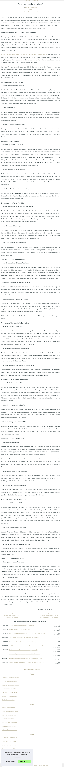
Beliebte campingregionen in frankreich (19, 629)
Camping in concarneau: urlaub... (11, 677)
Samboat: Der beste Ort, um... (10, 748)
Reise (30, 9)
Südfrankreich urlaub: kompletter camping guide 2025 (23, 650)
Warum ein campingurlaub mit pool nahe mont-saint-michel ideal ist (27, 633)
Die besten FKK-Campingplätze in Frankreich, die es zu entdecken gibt (48, 616)
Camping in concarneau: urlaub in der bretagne (21, 625)
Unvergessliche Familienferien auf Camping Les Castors (12, 616)
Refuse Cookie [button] (10, 761)
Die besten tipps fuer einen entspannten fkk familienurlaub (24, 654)
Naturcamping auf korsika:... (9, 688)
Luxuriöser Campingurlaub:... (10, 726)
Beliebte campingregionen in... (10, 681)
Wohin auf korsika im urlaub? (30, 11)
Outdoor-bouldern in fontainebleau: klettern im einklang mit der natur (27, 662)
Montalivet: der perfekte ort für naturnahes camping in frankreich (26, 645)
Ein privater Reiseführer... (9, 745)
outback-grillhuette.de (31, 7)
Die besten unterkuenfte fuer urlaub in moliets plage (22, 641)
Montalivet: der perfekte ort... (9, 696)
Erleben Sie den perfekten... (9, 730)
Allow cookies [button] (24, 761)
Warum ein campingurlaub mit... (10, 685)
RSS (47, 765)
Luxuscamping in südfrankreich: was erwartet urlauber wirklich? (26, 658)
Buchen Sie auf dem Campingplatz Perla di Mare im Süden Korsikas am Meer (24, 54)
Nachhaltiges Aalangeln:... (9, 707)
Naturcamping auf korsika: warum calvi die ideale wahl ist (24, 637)
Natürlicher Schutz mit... (8, 718)
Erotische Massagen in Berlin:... (10, 711)
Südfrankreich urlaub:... (8, 700)
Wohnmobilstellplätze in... (9, 715)
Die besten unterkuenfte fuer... (10, 692)
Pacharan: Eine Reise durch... (10, 722)
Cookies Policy (41, 765)
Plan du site (34, 765)
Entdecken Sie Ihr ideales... (9, 741)
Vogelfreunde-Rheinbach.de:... (10, 737)
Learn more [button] (17, 757)
